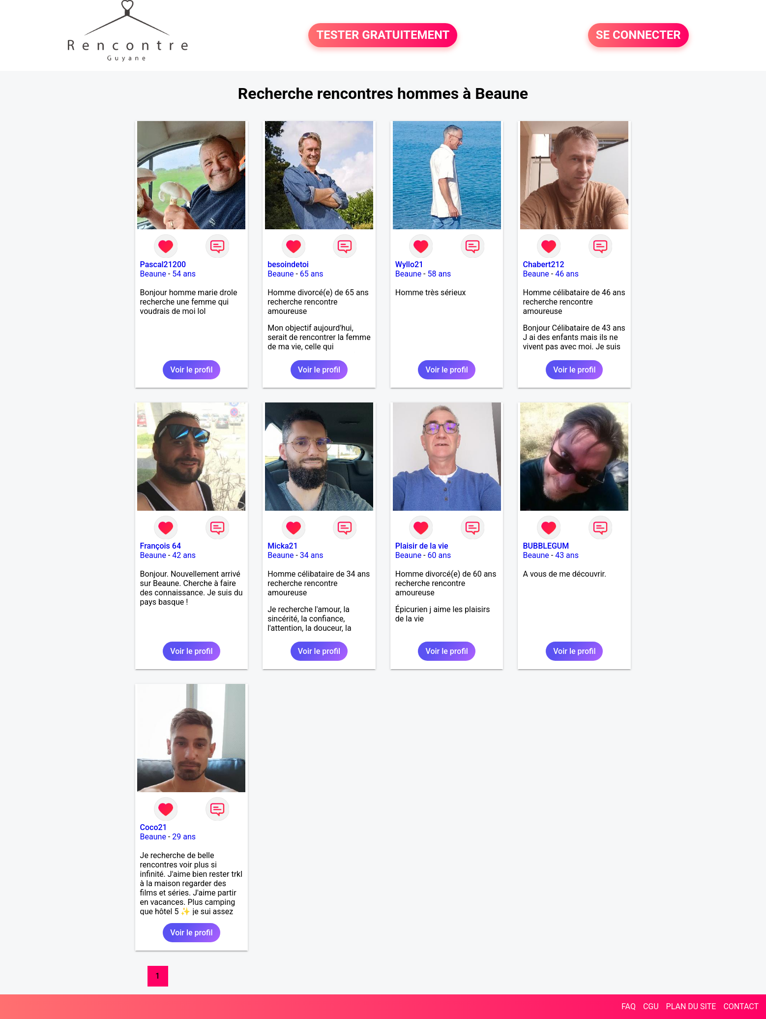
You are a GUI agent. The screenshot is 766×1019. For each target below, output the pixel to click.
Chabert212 (543, 264)
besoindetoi (288, 264)
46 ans (567, 273)
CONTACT (741, 1006)
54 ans (184, 273)
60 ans (439, 555)
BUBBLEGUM (546, 546)
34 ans (312, 555)
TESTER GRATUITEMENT (382, 35)
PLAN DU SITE (691, 1006)
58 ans (439, 273)
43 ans (567, 555)
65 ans (312, 273)
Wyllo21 (409, 264)
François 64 (160, 546)
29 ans (184, 836)
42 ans (184, 555)
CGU (651, 1006)
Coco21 (153, 827)
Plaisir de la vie (421, 546)
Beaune (153, 273)
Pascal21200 (163, 264)
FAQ (628, 1006)
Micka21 (282, 546)
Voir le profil (191, 369)
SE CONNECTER (638, 35)
